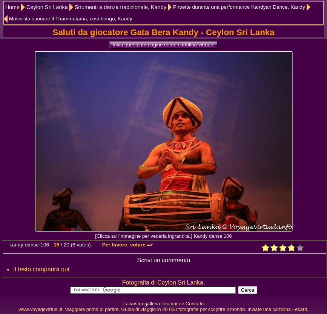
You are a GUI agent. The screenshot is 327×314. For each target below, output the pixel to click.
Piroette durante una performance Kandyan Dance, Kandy (239, 7)
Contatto (195, 303)
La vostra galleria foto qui (150, 303)
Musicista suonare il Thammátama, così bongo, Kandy (70, 19)
